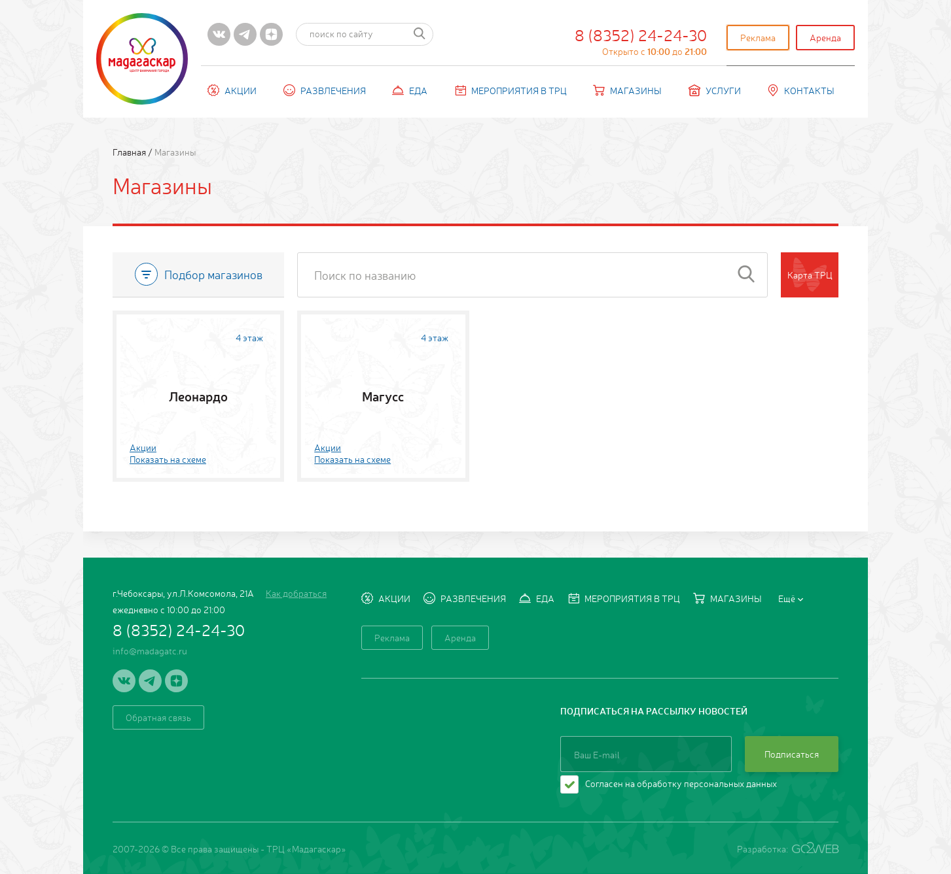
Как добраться (296, 593)
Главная (130, 152)
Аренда (825, 37)
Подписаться (791, 754)
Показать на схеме (168, 459)
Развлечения (324, 90)
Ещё (790, 598)
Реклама (758, 37)
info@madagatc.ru (150, 650)
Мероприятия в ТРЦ (510, 90)
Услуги (715, 90)
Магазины (627, 90)
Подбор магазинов (198, 274)
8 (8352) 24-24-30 (641, 40)
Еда (409, 90)
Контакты (800, 90)
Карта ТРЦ (810, 274)
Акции (232, 90)
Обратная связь (158, 717)
